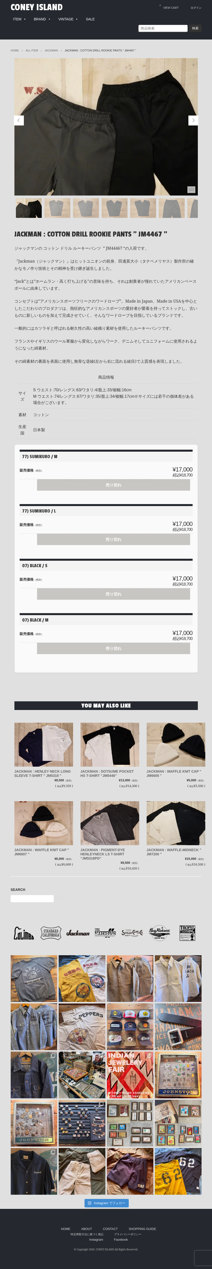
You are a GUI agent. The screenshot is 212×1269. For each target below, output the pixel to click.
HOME (65, 1229)
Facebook (121, 1239)
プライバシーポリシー (127, 1234)
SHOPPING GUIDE (142, 1229)
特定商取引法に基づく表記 (87, 1234)
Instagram (96, 1239)
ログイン (196, 7)
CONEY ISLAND (37, 7)
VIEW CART (169, 6)
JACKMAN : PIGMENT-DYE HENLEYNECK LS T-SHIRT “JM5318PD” (103, 854)
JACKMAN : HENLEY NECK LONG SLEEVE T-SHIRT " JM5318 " (42, 773)
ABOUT (86, 1229)
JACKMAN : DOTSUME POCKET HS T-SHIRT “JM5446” (107, 773)
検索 (195, 28)
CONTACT (110, 1229)
